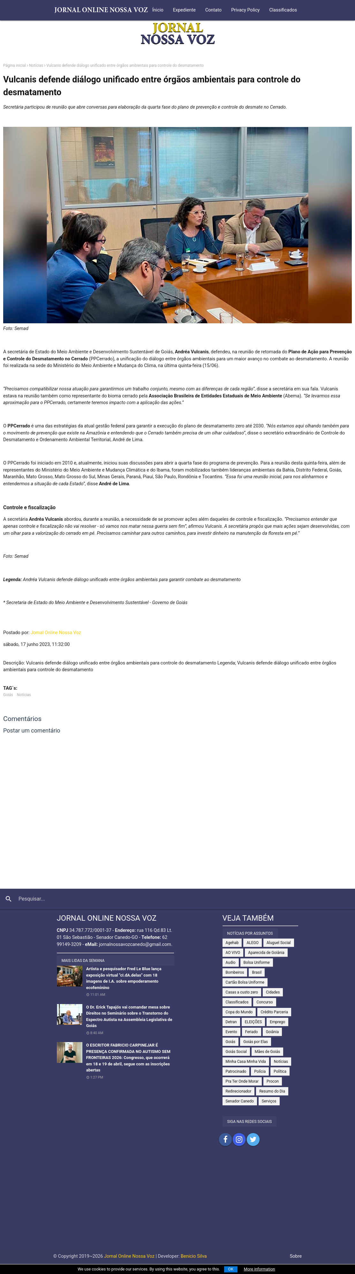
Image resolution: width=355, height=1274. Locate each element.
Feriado (251, 1032)
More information (259, 1269)
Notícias (36, 65)
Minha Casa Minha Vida (246, 1061)
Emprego (277, 1022)
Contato (213, 10)
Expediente (184, 10)
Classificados (283, 10)
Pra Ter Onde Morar (242, 1081)
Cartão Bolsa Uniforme (245, 982)
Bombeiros (235, 972)
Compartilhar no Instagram (239, 1139)
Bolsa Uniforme (257, 962)
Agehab (232, 942)
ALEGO (252, 942)
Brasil (256, 972)
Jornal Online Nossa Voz (56, 632)
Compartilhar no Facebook (225, 1139)
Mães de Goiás (267, 1051)
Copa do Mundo (239, 1012)
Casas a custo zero (242, 992)
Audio (231, 962)
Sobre (296, 1256)
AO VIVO (233, 952)
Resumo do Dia (272, 1091)
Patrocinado (236, 1071)
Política (280, 1071)
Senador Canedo (240, 1101)
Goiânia (272, 1032)
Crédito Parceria (274, 1012)
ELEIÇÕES (253, 1022)
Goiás (8, 695)
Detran (231, 1022)
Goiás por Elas (255, 1042)
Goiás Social (236, 1051)
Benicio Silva (194, 1256)
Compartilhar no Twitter (253, 1139)
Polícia (260, 1071)
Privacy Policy (245, 10)
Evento (231, 1032)
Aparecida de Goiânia (266, 952)
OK (231, 1269)
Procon (273, 1081)
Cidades (273, 992)
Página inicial (14, 65)
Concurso (264, 1002)
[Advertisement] (177, 1203)
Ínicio (157, 10)
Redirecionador (239, 1091)
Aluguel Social (279, 942)
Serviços (269, 1101)
